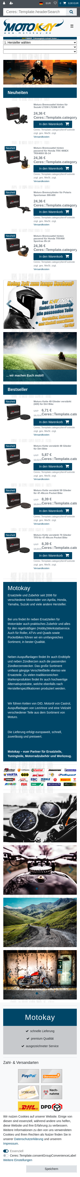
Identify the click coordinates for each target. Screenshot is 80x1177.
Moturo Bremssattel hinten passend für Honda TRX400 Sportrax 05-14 (48, 239)
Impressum (10, 1143)
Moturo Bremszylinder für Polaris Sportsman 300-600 (52, 193)
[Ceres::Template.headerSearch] (71, 12)
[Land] (41, 3)
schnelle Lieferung (42, 1031)
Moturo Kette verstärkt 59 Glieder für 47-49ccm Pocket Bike (52, 491)
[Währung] (48, 3)
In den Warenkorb (54, 124)
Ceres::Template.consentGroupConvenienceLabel (43, 1155)
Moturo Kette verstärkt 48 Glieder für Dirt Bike (52, 447)
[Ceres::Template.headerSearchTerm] (34, 12)
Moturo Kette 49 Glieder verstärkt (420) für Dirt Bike (52, 402)
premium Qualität (42, 1038)
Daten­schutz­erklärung (28, 1139)
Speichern (51, 1169)
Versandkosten (41, 136)
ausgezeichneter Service (42, 1046)
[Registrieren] (11, 3)
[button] (8, 72)
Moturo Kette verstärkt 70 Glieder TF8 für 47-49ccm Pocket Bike (52, 536)
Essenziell (16, 1151)
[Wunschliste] (55, 3)
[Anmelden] (4, 3)
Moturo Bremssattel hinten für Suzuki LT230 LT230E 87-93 (50, 105)
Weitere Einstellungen (17, 1160)
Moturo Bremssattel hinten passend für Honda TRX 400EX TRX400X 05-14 (50, 151)
